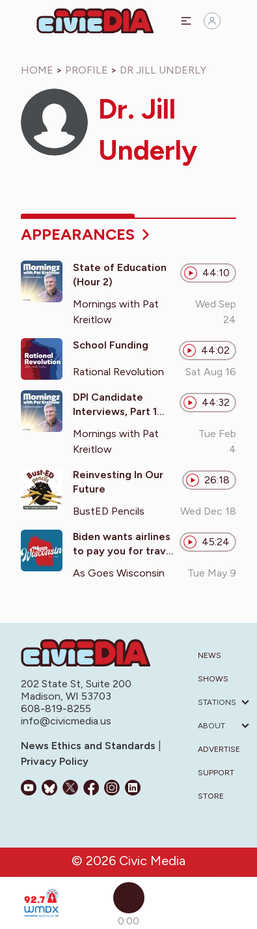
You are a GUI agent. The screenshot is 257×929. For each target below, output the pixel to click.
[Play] (128, 897)
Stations (217, 702)
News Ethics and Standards (89, 745)
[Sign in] (212, 20)
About (211, 725)
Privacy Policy (54, 761)
